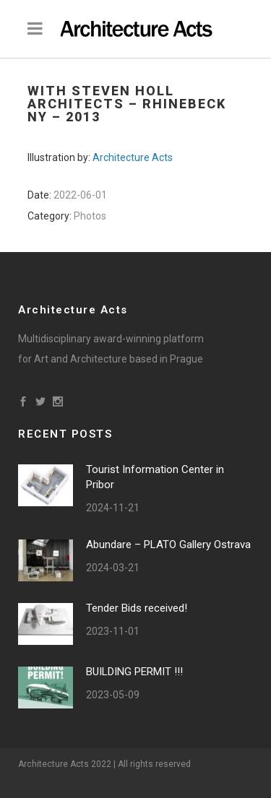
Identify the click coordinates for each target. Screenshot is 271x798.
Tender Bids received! (136, 608)
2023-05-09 (112, 695)
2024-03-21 (112, 567)
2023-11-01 (112, 631)
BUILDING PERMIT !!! (134, 671)
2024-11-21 (112, 507)
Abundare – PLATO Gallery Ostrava (168, 544)
